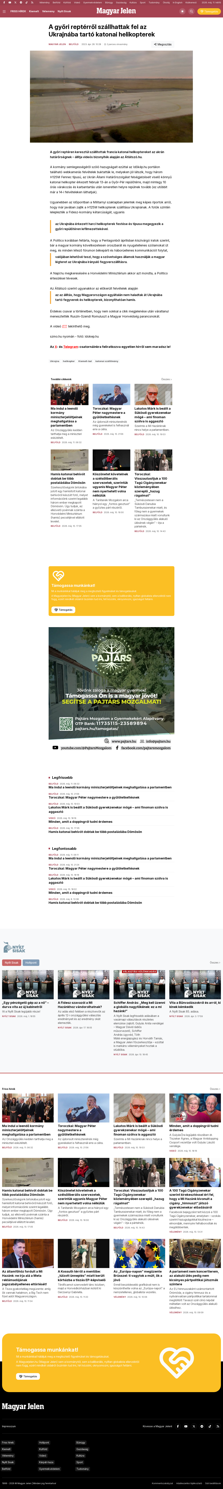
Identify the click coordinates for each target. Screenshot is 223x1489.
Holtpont (44, 1442)
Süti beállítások (213, 1483)
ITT (64, 326)
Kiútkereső (191, 2)
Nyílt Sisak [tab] (11, 962)
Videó (77, 2)
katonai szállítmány (106, 361)
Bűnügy (109, 2)
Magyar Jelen (57, 44)
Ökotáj (166, 2)
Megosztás (163, 44)
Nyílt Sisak (64, 11)
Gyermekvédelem (92, 2)
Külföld (67, 2)
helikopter (69, 361)
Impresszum (9, 1426)
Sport (142, 2)
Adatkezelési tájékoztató (189, 1483)
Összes (166, 379)
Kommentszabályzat (162, 1483)
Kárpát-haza (46, 1462)
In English (177, 2)
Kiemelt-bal (85, 361)
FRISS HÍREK (18, 11)
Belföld (56, 2)
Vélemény (44, 2)
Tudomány (154, 2)
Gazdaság (121, 2)
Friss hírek (8, 1442)
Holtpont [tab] (31, 962)
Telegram (70, 347)
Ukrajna (54, 361)
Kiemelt (34, 11)
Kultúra (133, 2)
